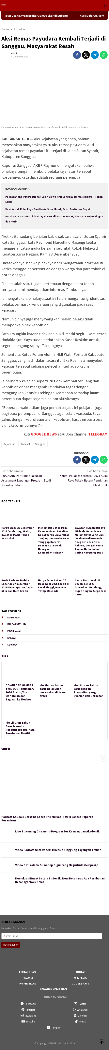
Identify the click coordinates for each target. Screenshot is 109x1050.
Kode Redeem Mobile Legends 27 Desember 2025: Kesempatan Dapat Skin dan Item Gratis (17, 586)
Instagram (28, 1015)
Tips (4, 656)
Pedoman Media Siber (54, 989)
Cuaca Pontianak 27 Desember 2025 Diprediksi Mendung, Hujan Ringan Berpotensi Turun (91, 587)
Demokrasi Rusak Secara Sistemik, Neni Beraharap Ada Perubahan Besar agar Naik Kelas (60, 880)
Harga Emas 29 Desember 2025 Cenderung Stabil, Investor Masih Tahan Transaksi (17, 533)
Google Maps (80, 983)
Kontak (80, 972)
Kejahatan (9, 444)
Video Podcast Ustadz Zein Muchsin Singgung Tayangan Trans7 (58, 850)
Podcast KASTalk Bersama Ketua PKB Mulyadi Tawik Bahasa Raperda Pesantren (47, 818)
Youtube (28, 1021)
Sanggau (40, 444)
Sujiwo (12, 644)
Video (5, 749)
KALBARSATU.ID (16, 624)
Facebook (28, 1004)
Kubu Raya (13, 617)
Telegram (54, 1027)
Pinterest (28, 1009)
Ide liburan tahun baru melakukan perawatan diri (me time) (52, 691)
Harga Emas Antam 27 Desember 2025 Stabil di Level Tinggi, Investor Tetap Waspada (53, 586)
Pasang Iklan (27, 983)
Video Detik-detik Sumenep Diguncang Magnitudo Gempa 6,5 (56, 865)
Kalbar (11, 637)
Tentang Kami (28, 972)
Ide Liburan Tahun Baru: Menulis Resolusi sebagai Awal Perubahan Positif (20, 728)
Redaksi (28, 977)
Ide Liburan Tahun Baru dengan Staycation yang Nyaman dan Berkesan (88, 691)
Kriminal (25, 444)
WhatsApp (80, 1009)
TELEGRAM (98, 434)
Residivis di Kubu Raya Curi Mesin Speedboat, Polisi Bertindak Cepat (47, 209)
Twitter (80, 1004)
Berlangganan (10, 944)
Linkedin (80, 1015)
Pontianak (14, 631)
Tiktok (80, 1021)
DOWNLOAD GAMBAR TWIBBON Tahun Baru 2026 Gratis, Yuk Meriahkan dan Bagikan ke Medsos (20, 692)
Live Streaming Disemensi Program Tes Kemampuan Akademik (57, 831)
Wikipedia (80, 977)
